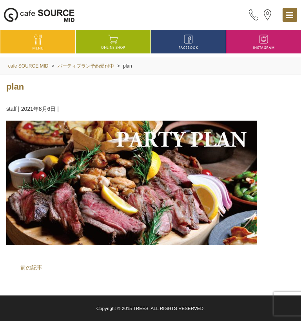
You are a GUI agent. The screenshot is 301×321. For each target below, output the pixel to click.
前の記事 (31, 267)
